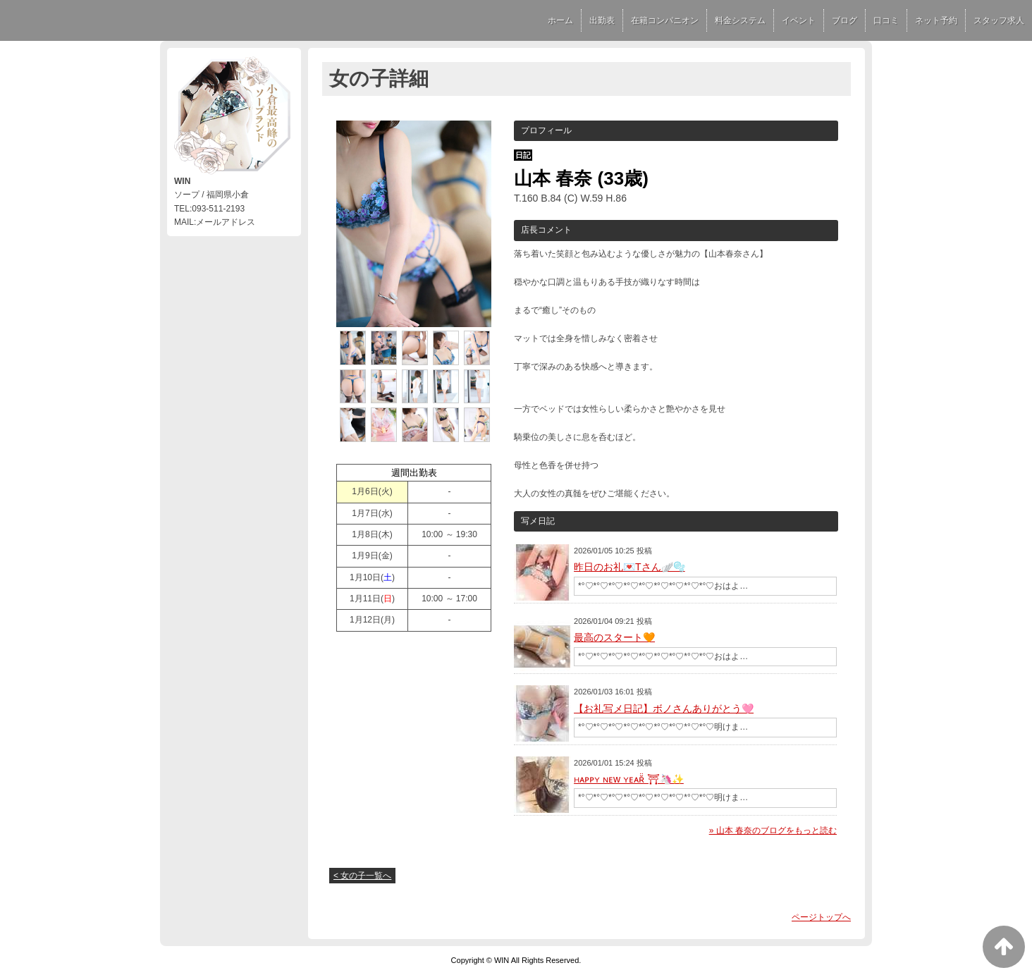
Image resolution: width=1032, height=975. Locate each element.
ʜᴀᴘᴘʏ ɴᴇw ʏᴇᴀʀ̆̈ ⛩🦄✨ (629, 779)
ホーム (560, 20)
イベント (799, 20)
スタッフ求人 (998, 20)
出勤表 (602, 20)
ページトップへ (821, 917)
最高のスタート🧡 (614, 637)
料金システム (740, 20)
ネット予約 (936, 20)
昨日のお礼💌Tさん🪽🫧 (629, 566)
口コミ (886, 20)
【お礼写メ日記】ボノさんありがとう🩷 (664, 708)
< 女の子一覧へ (362, 876)
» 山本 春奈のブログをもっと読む (773, 830)
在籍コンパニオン (665, 20)
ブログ (844, 20)
